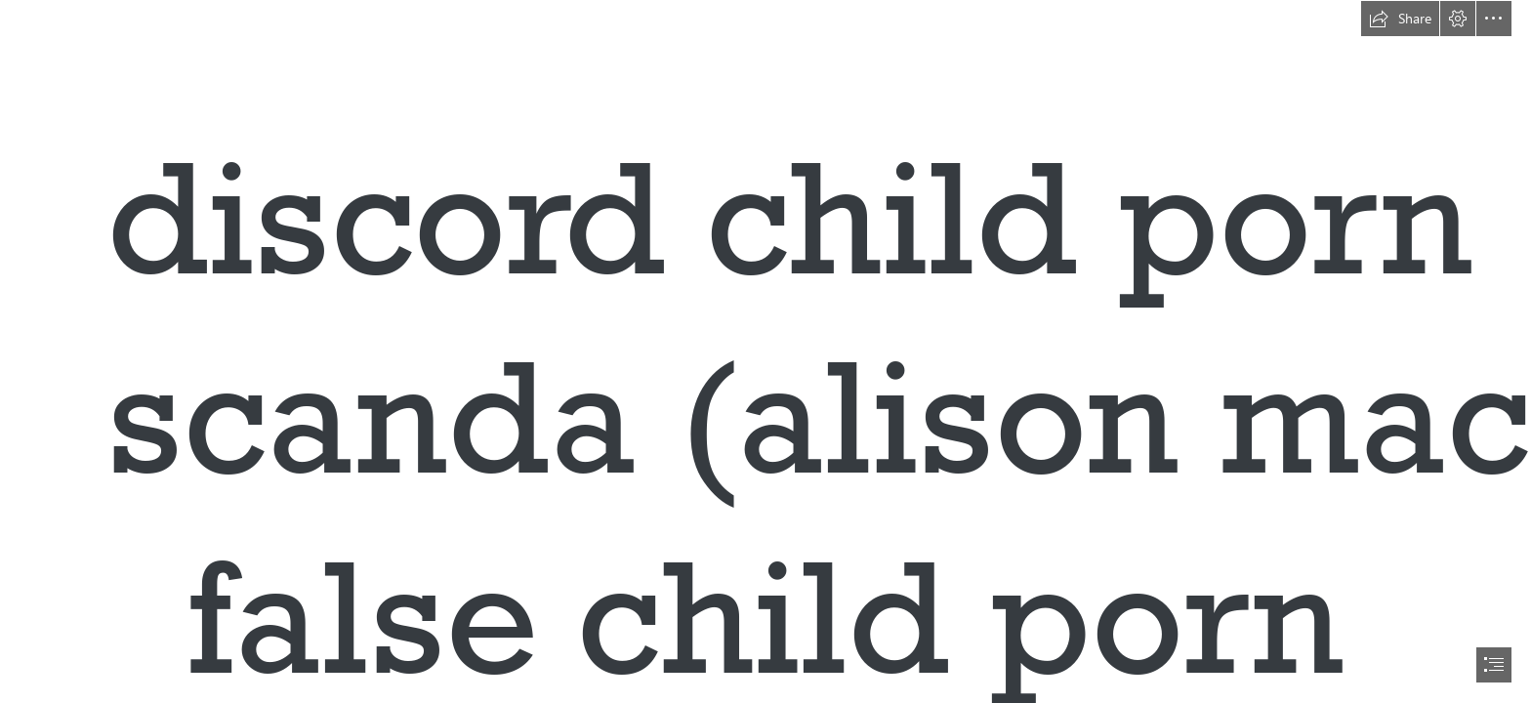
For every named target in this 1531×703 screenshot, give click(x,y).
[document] (765, 351)
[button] (1400, 18)
